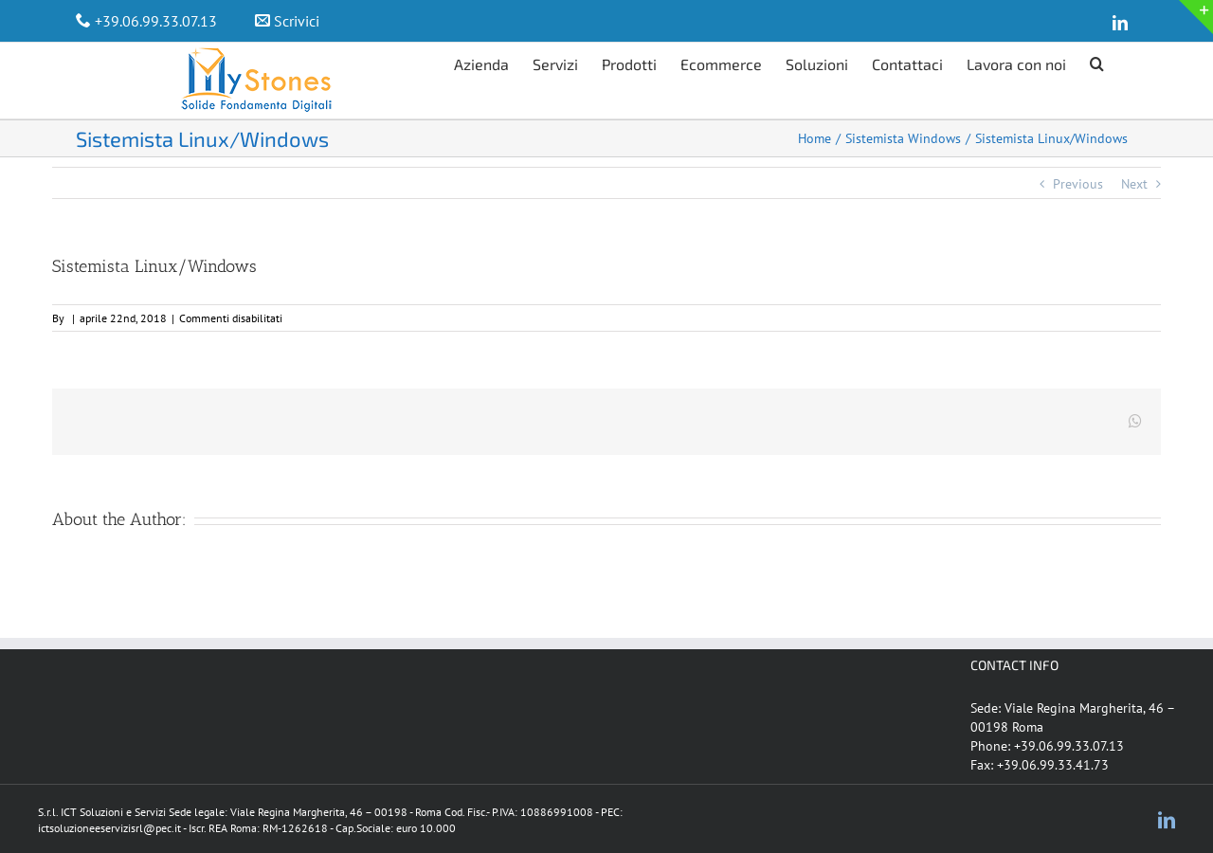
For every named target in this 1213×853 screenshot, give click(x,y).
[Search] (1097, 62)
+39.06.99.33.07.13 (156, 20)
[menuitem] (493, 62)
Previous (1078, 183)
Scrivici (296, 20)
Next (1134, 183)
